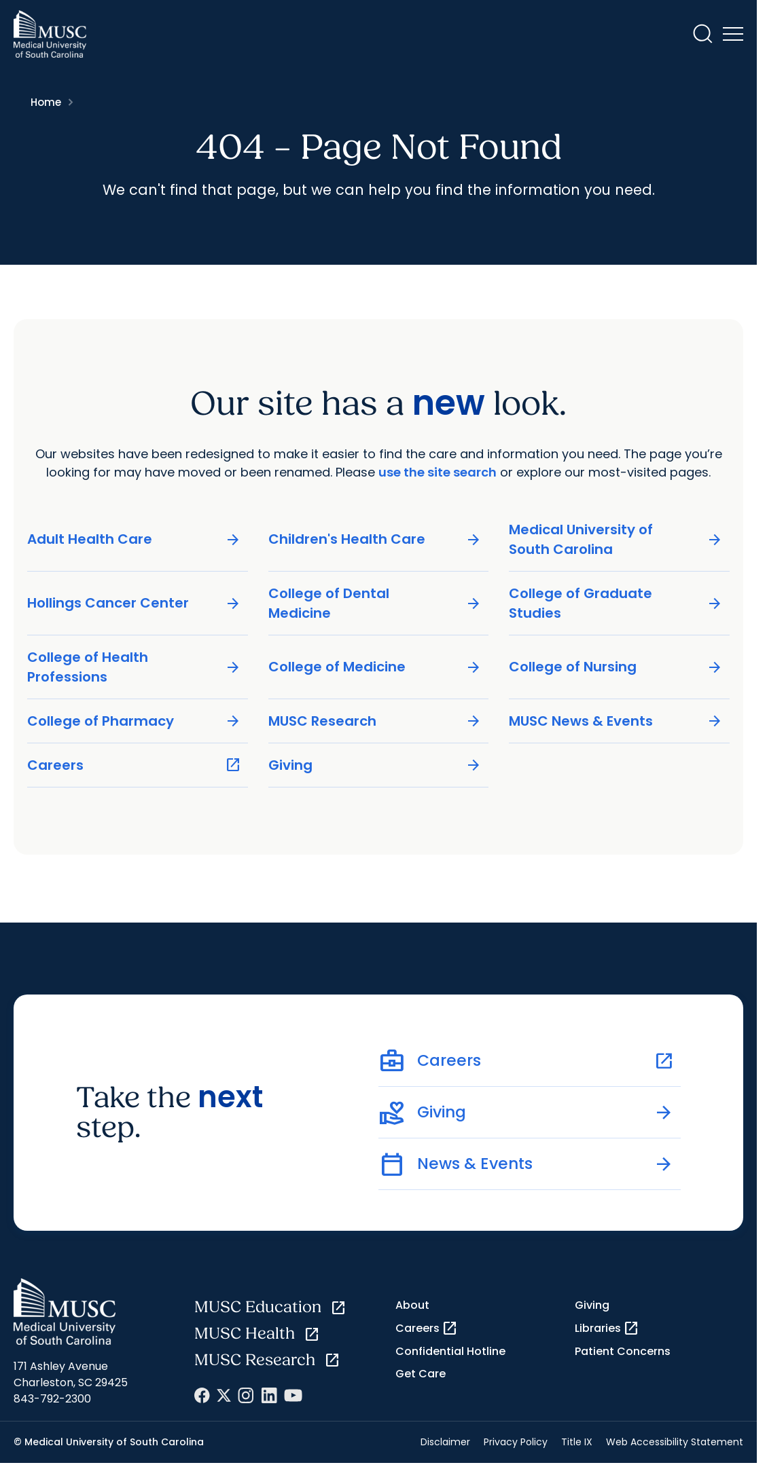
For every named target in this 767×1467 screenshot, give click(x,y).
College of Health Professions (134, 666)
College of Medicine (375, 667)
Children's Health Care (375, 539)
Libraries (607, 1328)
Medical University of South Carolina (616, 538)
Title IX (576, 1442)
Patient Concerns (623, 1351)
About (412, 1305)
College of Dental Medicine (375, 602)
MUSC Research (375, 720)
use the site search (437, 472)
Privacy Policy (516, 1442)
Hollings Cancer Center (134, 603)
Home (46, 102)
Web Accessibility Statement (674, 1442)
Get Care (420, 1373)
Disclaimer (445, 1442)
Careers (134, 765)
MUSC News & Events (616, 720)
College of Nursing (616, 667)
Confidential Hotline (450, 1351)
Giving (375, 765)
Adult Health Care (134, 539)
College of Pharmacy (134, 720)
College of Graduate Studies (616, 602)
